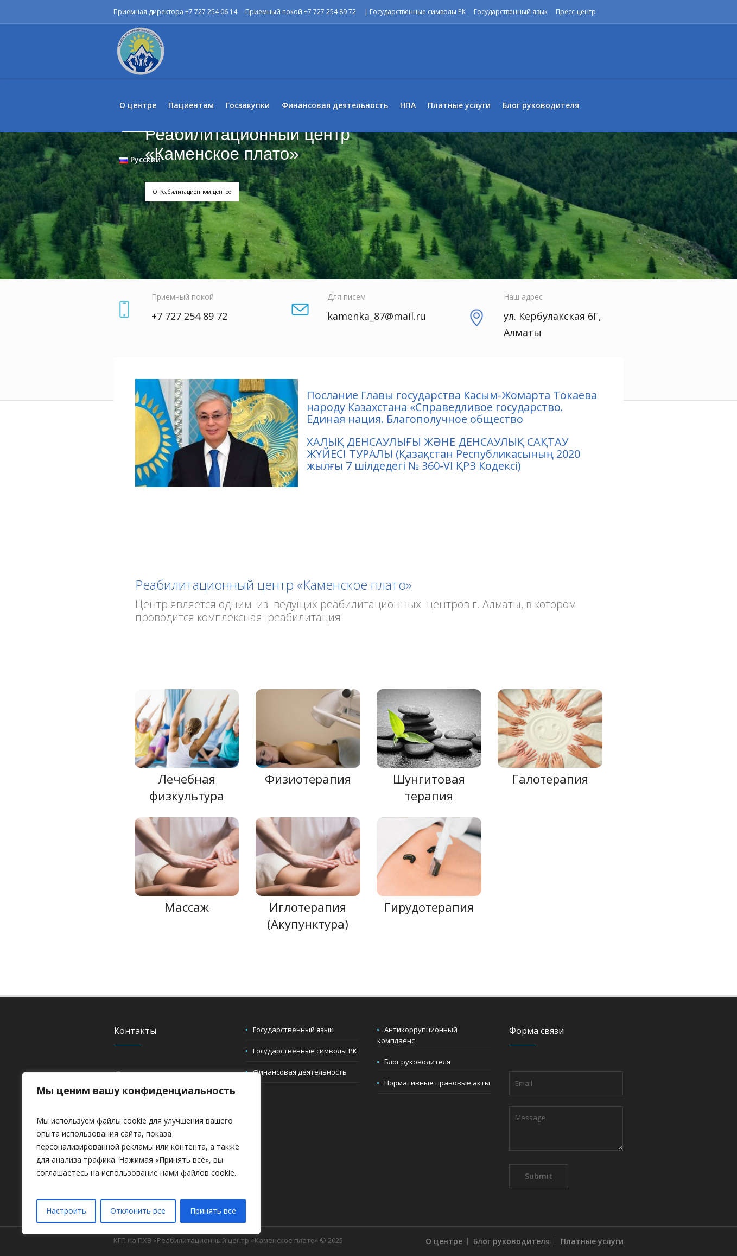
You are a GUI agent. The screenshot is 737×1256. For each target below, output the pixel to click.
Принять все (213, 1210)
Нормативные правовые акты (437, 1083)
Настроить (66, 1210)
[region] (141, 1153)
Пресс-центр (576, 11)
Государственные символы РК (418, 11)
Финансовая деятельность (300, 1072)
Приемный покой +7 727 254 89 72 (300, 11)
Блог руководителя (417, 1061)
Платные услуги (592, 1241)
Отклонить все (138, 1210)
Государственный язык (511, 11)
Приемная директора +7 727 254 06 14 (175, 11)
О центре (443, 1241)
